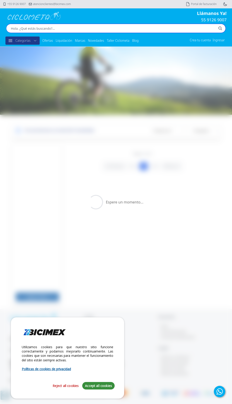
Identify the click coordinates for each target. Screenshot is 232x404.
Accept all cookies (98, 386)
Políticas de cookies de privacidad (46, 369)
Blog (135, 40)
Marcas (80, 40)
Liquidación (64, 40)
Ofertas (47, 40)
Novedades (96, 40)
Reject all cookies (66, 386)
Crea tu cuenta (200, 40)
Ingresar (219, 40)
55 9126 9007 (214, 19)
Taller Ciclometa (118, 40)
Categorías (22, 40)
